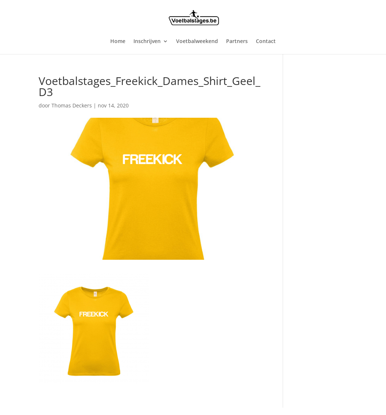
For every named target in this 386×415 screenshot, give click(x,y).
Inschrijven (147, 42)
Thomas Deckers (71, 105)
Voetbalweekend (197, 42)
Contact (266, 42)
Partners (237, 42)
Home (117, 42)
